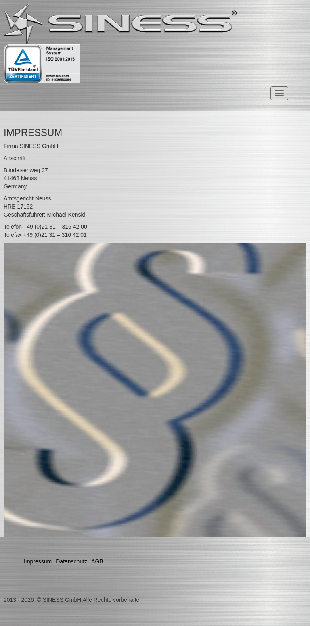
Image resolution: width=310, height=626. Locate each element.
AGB (97, 561)
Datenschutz (71, 561)
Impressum (38, 561)
